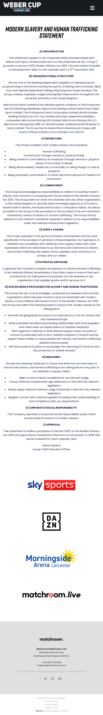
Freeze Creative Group (55, 710)
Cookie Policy (51, 704)
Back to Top (51, 707)
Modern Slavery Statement (51, 698)
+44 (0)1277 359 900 (52, 662)
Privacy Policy (51, 701)
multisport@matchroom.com (51, 665)
